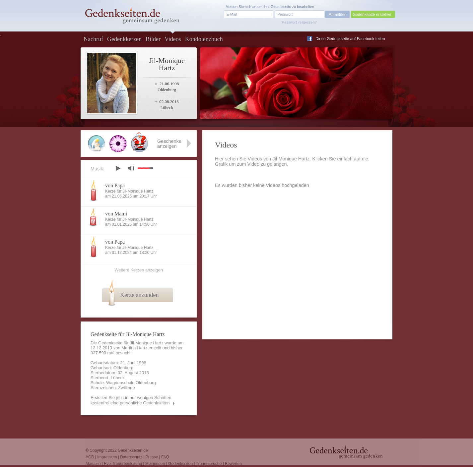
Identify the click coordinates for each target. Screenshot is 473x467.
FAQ (165, 457)
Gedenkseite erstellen (372, 14)
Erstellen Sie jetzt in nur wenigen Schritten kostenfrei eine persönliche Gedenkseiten (131, 400)
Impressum (107, 457)
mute (131, 168)
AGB (90, 457)
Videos (173, 39)
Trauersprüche (209, 463)
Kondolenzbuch (204, 39)
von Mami (116, 213)
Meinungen (155, 463)
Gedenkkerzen (124, 39)
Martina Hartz (134, 347)
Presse (152, 457)
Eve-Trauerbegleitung (123, 463)
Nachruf (93, 39)
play (117, 168)
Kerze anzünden (139, 295)
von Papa (115, 185)
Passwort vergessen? (299, 22)
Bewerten (233, 463)
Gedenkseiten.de (133, 450)
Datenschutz (131, 457)
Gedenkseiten (180, 463)
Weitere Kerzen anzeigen (138, 269)
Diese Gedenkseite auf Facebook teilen (350, 38)
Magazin (93, 463)
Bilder (153, 39)
